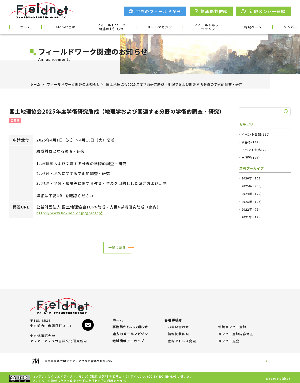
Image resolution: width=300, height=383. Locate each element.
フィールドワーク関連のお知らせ (94, 27)
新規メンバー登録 (232, 320)
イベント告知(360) (255, 134)
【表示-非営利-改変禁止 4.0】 (109, 374)
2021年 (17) (250, 217)
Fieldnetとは (52, 26)
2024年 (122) (251, 194)
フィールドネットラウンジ (179, 27)
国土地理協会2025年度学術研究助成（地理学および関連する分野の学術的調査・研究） (195, 84)
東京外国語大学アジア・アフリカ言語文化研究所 (88, 359)
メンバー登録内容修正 (236, 329)
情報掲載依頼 (178, 329)
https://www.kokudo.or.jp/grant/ (69, 213)
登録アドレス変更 (182, 339)
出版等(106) (250, 158)
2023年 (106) (251, 202)
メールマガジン (136, 26)
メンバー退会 (229, 339)
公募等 (15, 120)
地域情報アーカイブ (128, 339)
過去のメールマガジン (130, 329)
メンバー (248, 26)
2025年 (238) (251, 186)
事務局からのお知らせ (130, 320)
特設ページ (217, 26)
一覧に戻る (117, 248)
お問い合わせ (178, 320)
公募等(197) (250, 142)
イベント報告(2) (253, 150)
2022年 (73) (250, 209)
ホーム (21, 26)
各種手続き (278, 26)
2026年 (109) (251, 178)
